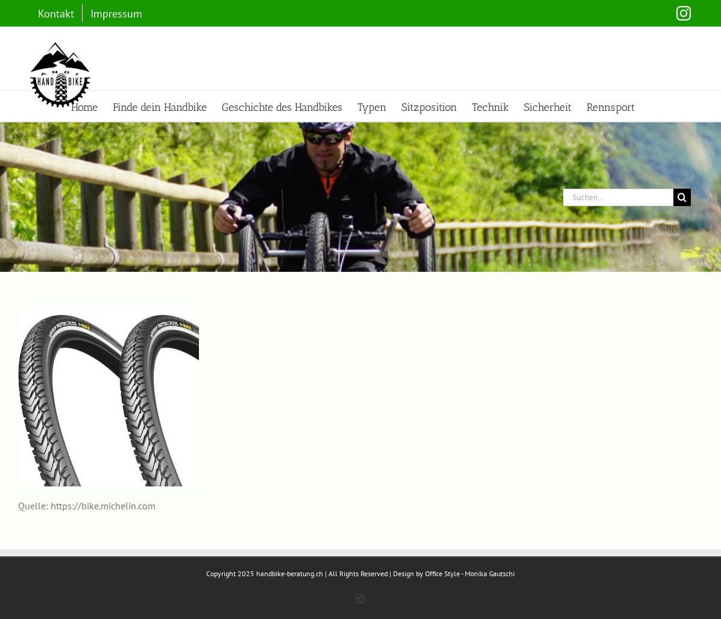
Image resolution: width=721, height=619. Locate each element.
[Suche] (682, 197)
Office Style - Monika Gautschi (470, 573)
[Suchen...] (618, 197)
